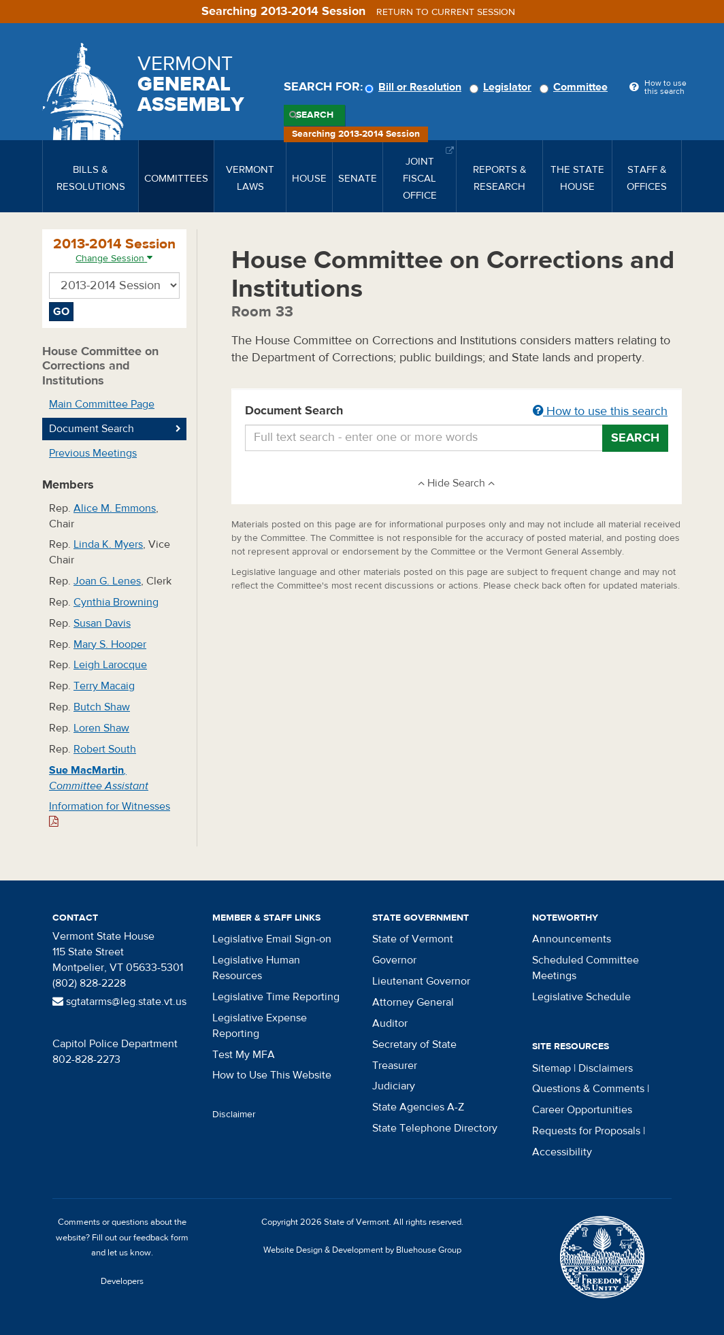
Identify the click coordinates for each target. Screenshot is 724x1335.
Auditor (390, 1023)
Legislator (502, 87)
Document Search (457, 411)
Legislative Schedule (581, 997)
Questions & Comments (588, 1088)
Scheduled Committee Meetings (585, 968)
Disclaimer (234, 1114)
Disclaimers (605, 1068)
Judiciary (393, 1086)
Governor (394, 960)
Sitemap (551, 1068)
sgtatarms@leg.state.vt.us (119, 1001)
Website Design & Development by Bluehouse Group (362, 1250)
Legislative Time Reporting (276, 997)
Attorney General (413, 1002)
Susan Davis (102, 623)
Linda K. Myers (108, 544)
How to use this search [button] (600, 411)
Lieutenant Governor (421, 981)
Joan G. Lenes (107, 581)
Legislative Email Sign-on (271, 939)
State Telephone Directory (434, 1128)
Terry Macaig (104, 686)
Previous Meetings (93, 453)
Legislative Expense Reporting (259, 1025)
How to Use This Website (271, 1075)
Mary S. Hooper (109, 644)
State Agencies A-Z (418, 1107)
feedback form (160, 1237)
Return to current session (445, 12)
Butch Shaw (101, 707)
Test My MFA (243, 1054)
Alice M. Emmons (114, 508)
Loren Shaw (101, 728)
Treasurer (394, 1065)
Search (314, 115)
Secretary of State (414, 1044)
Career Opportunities (582, 1110)
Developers (122, 1281)
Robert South (104, 749)
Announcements (571, 939)
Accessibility (562, 1152)
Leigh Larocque (110, 665)
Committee (576, 87)
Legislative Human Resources (256, 968)
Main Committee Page (101, 404)
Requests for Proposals (586, 1131)
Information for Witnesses (109, 813)
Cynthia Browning (116, 602)
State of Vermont (412, 939)
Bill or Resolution (415, 87)
